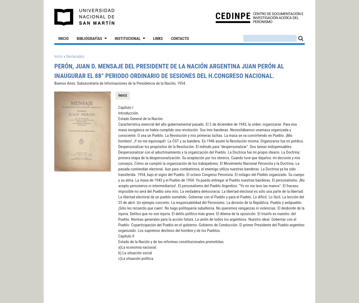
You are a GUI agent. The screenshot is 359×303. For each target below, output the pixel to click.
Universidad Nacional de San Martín (84, 17)
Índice (122, 95)
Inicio (63, 38)
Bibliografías (89, 38)
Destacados (75, 56)
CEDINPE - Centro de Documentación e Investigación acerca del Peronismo (259, 17)
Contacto (180, 38)
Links (158, 38)
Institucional (128, 38)
